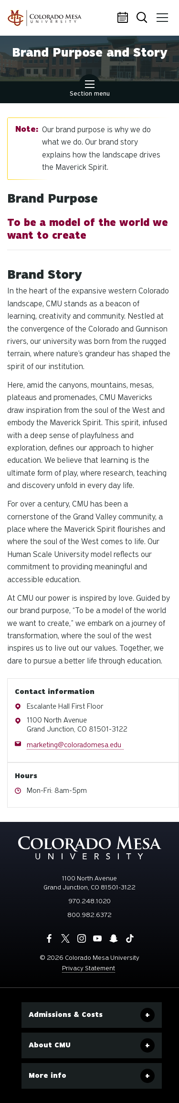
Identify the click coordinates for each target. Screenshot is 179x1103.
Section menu (90, 89)
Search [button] (143, 18)
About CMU (50, 1045)
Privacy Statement (88, 968)
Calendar (124, 18)
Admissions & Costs (66, 1014)
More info (47, 1075)
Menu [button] (161, 14)
